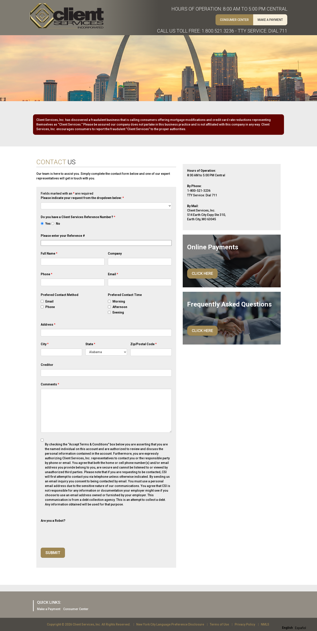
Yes (48, 223)
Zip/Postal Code (143, 344)
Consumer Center (234, 20)
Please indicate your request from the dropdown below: (82, 198)
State (90, 344)
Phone (46, 274)
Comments (50, 384)
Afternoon (119, 307)
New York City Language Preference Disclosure (170, 624)
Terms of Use (219, 624)
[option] (300, 627)
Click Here (202, 273)
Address (48, 324)
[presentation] (74, 533)
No (58, 223)
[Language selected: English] (295, 627)
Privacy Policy (245, 624)
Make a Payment (48, 609)
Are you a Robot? (53, 520)
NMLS (265, 624)
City (45, 344)
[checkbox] (42, 301)
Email (113, 274)
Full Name (49, 253)
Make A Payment (270, 20)
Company (115, 253)
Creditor (47, 365)
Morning (118, 301)
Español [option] (300, 628)
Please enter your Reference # (63, 235)
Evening (118, 312)
